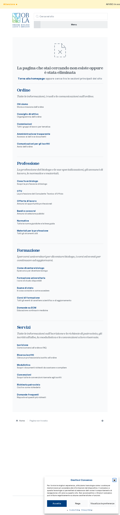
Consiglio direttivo (58, 115)
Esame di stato (58, 289)
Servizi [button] (17, 470)
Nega (77, 503)
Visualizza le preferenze (102, 503)
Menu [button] (74, 24)
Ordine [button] (17, 449)
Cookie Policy (74, 510)
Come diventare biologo (58, 269)
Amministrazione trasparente (58, 135)
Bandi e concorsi (58, 212)
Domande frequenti (58, 396)
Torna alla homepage (31, 78)
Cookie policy (33, 506)
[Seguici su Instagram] (19, 487)
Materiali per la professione (58, 232)
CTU (58, 192)
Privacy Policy (86, 510)
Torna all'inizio (102, 421)
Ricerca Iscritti (58, 356)
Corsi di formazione (58, 299)
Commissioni (58, 125)
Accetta (57, 503)
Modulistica (58, 366)
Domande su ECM (58, 309)
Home (22, 420)
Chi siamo (58, 105)
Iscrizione (58, 346)
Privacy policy (19, 506)
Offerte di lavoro (58, 202)
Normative (58, 222)
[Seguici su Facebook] (14, 487)
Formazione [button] (20, 463)
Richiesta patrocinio (58, 386)
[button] (114, 480)
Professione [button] (20, 456)
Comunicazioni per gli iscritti (58, 145)
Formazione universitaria (58, 279)
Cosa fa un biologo (58, 182)
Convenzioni (58, 376)
